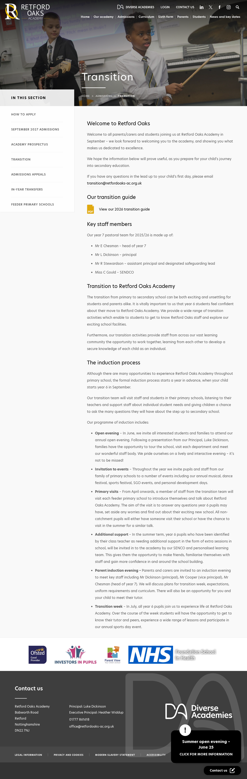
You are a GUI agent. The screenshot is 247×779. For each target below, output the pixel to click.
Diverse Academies (140, 7)
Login (165, 7)
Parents (182, 17)
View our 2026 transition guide (124, 209)
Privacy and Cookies (69, 755)
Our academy (102, 17)
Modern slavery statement (115, 755)
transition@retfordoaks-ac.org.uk (114, 183)
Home (83, 17)
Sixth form (165, 17)
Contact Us (185, 7)
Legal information (28, 755)
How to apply (23, 114)
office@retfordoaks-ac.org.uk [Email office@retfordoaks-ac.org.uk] (91, 726)
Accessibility (156, 755)
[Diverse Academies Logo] (34, 12)
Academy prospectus (29, 144)
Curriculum (145, 17)
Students (199, 17)
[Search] (237, 7)
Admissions (125, 17)
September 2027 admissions (35, 129)
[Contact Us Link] (222, 770)
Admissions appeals (28, 174)
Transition (21, 159)
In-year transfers (27, 189)
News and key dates (225, 17)
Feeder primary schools (32, 205)
